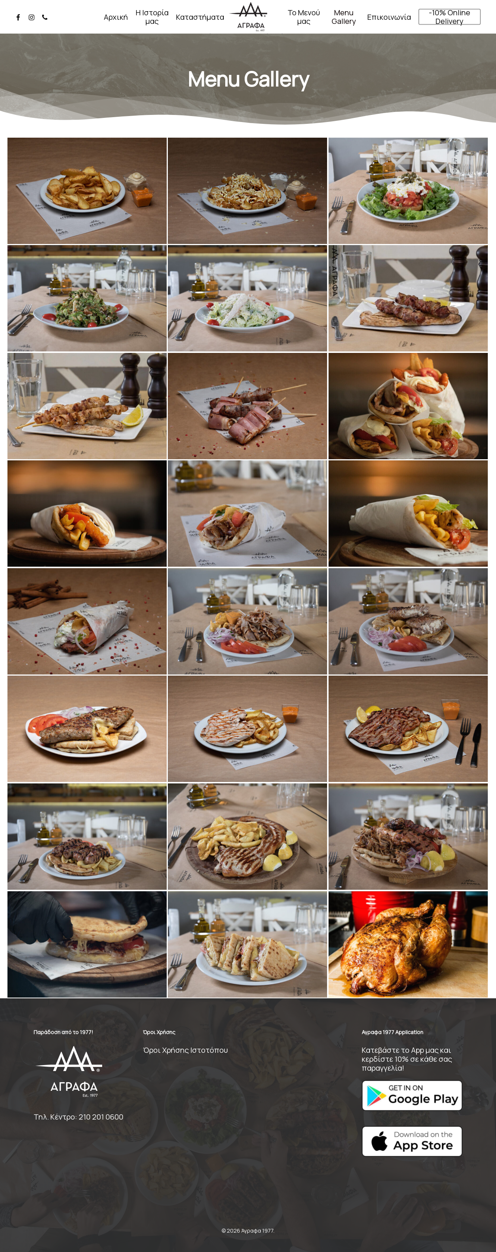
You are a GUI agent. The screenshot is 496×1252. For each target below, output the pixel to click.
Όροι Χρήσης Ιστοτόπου (185, 1050)
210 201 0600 (101, 1117)
